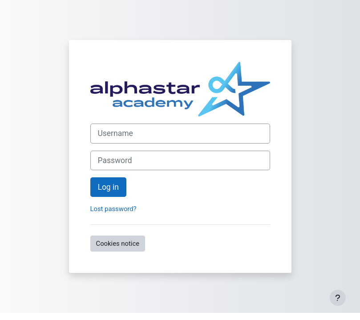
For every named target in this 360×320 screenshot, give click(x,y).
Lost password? (113, 209)
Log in (108, 187)
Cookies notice (118, 244)
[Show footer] (338, 298)
